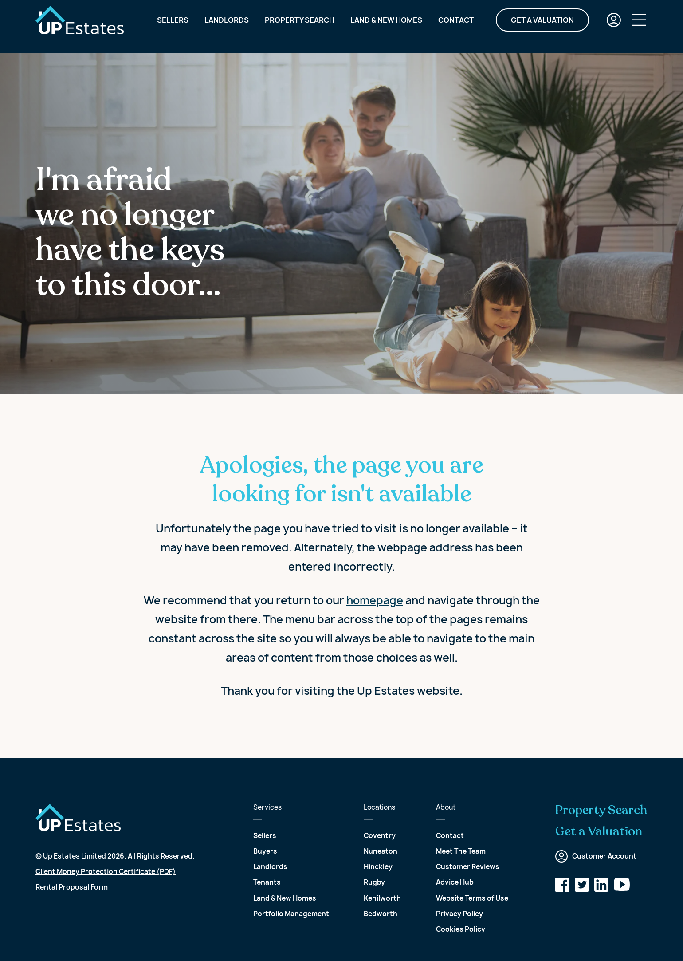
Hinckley (378, 866)
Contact (456, 26)
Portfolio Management (291, 913)
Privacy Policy (459, 913)
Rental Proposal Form (71, 887)
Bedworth (380, 913)
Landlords (226, 26)
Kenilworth (382, 898)
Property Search (299, 26)
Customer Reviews (467, 866)
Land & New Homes (386, 26)
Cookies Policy (460, 929)
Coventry (380, 835)
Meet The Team (461, 851)
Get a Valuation (542, 27)
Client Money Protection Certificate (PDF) (105, 871)
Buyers (265, 851)
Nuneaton (380, 851)
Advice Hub (455, 882)
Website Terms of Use (472, 898)
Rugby (374, 882)
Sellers (172, 26)
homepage (374, 600)
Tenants (267, 882)
